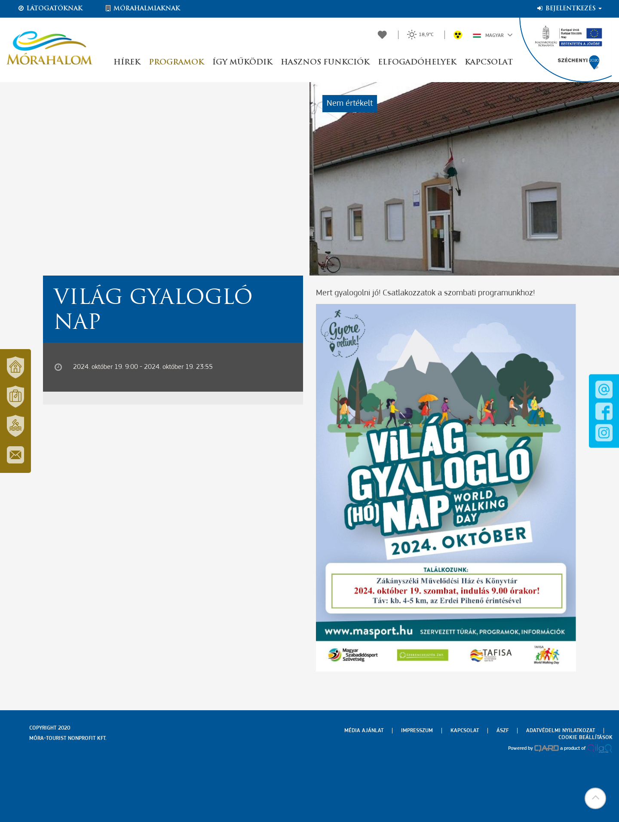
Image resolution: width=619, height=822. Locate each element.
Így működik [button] (242, 62)
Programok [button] (176, 62)
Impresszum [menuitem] (417, 730)
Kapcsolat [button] (489, 62)
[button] (595, 798)
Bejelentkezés (569, 8)
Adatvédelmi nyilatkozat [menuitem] (560, 730)
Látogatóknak (50, 8)
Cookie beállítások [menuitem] (585, 737)
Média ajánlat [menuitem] (363, 730)
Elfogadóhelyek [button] (417, 62)
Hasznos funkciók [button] (325, 62)
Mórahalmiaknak (142, 8)
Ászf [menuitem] (502, 730)
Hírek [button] (126, 62)
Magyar (493, 35)
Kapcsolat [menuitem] (464, 730)
